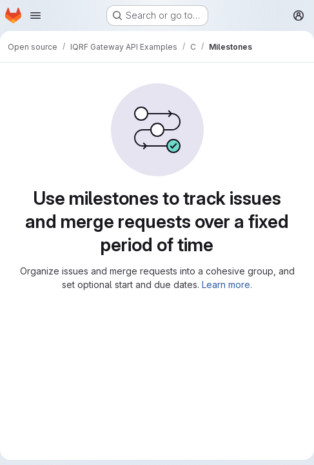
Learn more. (227, 284)
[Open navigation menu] (35, 15)
